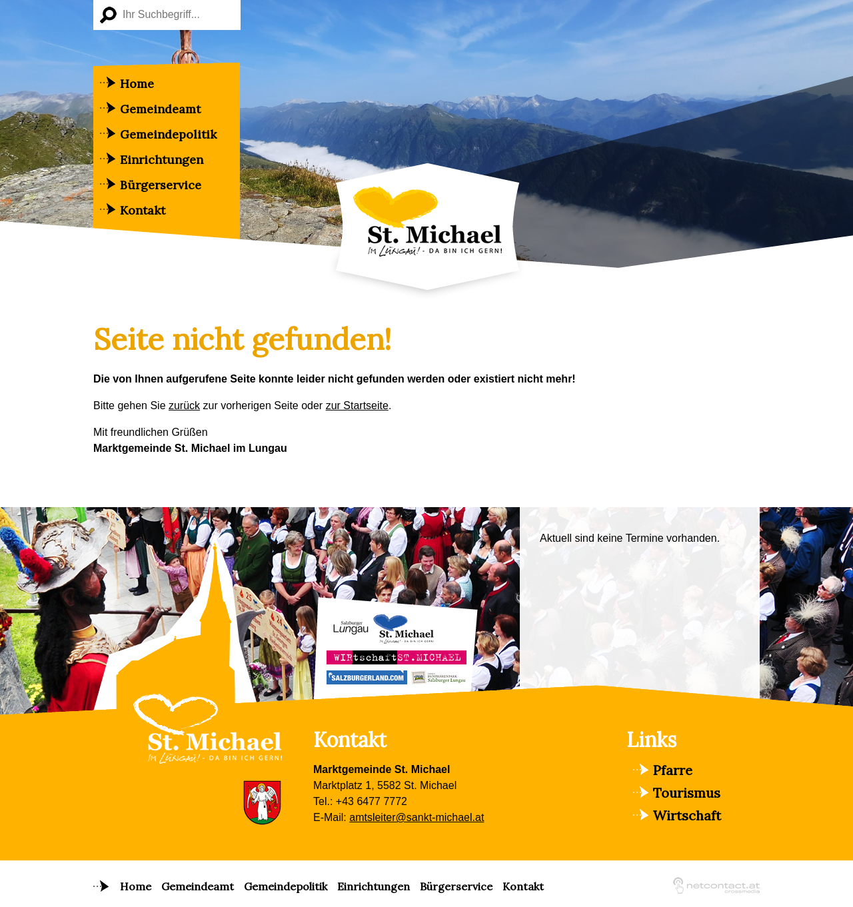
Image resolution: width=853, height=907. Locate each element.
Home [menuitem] (137, 83)
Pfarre (672, 770)
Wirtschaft (687, 815)
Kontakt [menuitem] (142, 210)
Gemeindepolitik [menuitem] (168, 134)
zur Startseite (357, 405)
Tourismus (686, 792)
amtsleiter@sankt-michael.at (416, 817)
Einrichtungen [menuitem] (161, 159)
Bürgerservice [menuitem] (160, 185)
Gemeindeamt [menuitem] (160, 109)
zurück (184, 405)
